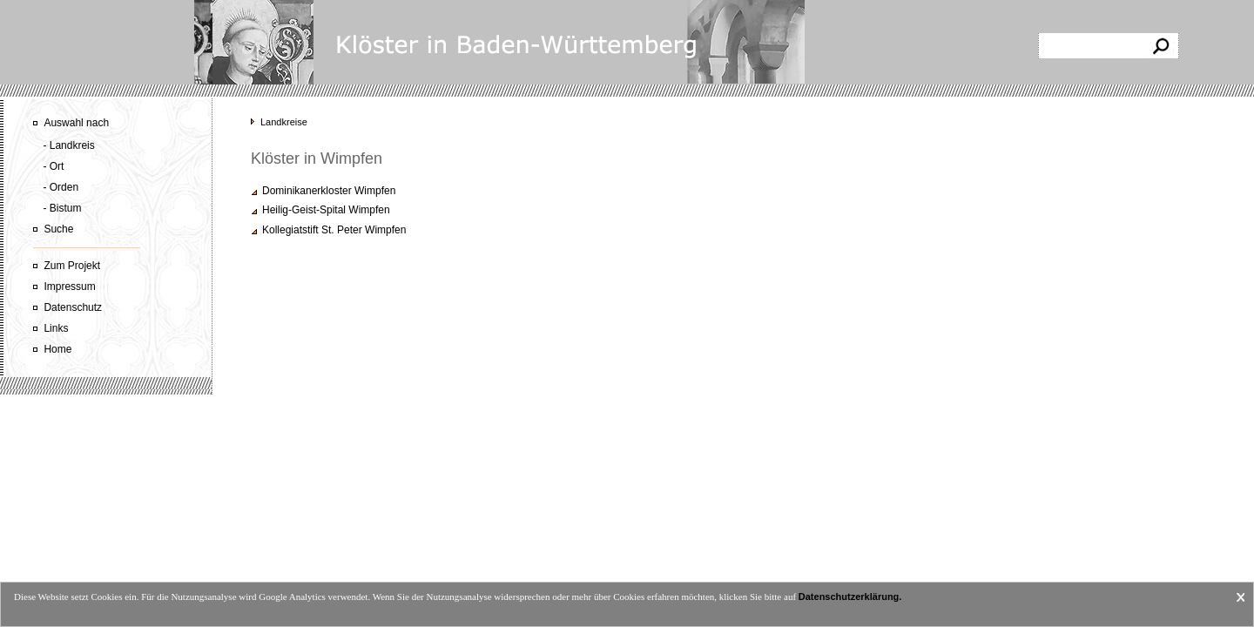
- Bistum (62, 208)
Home (57, 349)
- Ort (53, 166)
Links (56, 328)
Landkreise (283, 122)
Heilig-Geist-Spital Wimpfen (326, 210)
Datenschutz (73, 307)
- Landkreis (68, 145)
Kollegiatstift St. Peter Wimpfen (334, 230)
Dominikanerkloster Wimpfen (328, 191)
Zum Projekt (72, 266)
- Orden (60, 187)
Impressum (69, 286)
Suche (58, 229)
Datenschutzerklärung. (850, 596)
